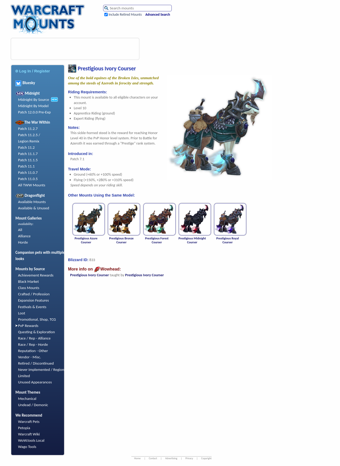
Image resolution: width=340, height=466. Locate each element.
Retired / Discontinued (36, 363)
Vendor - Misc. (29, 357)
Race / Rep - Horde (33, 344)
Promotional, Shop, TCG (37, 319)
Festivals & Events (32, 306)
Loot (21, 313)
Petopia (24, 427)
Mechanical (27, 398)
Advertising (171, 458)
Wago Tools (27, 446)
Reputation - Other (33, 350)
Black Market (28, 281)
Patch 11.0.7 (28, 172)
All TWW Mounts (31, 185)
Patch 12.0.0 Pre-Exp (34, 112)
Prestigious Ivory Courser (89, 275)
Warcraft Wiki (29, 434)
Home (137, 458)
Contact (153, 458)
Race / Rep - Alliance (34, 338)
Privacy (189, 458)
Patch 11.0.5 (28, 178)
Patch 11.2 (26, 147)
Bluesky (25, 82)
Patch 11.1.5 (28, 160)
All (20, 229)
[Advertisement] (75, 49)
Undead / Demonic (33, 404)
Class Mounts (28, 287)
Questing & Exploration (36, 332)
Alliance (24, 236)
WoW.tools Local (31, 440)
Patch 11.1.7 (28, 153)
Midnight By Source (33, 99)
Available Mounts (32, 201)
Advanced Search (157, 14)
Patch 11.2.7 (28, 128)
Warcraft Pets (28, 421)
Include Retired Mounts (125, 14)
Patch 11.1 (26, 166)
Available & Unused (33, 208)
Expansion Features (33, 300)
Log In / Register (32, 71)
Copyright (206, 458)
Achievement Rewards (36, 275)
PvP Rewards (28, 325)
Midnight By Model (33, 105)
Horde (23, 242)
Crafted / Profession (34, 294)
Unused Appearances (35, 382)
